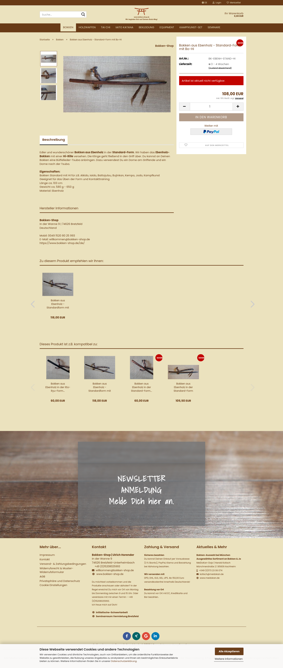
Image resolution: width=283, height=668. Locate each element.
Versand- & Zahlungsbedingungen (63, 564)
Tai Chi (105, 27)
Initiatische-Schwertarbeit (112, 612)
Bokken (68, 27)
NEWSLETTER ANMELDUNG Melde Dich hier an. (141, 490)
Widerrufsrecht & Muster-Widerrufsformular (56, 570)
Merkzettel (234, 2)
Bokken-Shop (164, 46)
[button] (204, 2)
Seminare (214, 27)
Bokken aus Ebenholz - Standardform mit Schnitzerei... (58, 304)
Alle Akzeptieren (229, 651)
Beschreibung (53, 139)
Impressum (47, 555)
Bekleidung (146, 27)
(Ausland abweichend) (220, 68)
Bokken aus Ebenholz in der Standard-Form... (141, 387)
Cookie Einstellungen (53, 585)
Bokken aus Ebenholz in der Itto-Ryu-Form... (57, 387)
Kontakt (45, 559)
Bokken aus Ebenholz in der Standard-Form (183, 387)
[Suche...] (83, 14)
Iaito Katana (124, 27)
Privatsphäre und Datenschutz (60, 581)
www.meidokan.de (209, 577)
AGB (42, 576)
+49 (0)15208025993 (107, 566)
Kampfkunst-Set (190, 27)
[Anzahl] (211, 107)
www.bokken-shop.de (109, 574)
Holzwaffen (87, 27)
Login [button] (217, 2)
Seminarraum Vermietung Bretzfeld (117, 616)
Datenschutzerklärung (124, 661)
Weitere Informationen (229, 659)
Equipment (167, 27)
